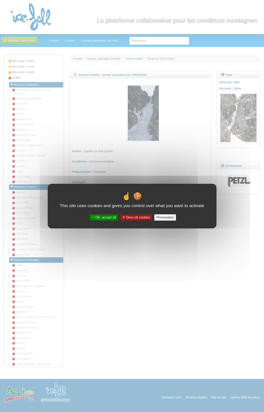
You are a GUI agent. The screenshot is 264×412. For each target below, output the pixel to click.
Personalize (165, 217)
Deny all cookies (136, 217)
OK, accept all (104, 217)
